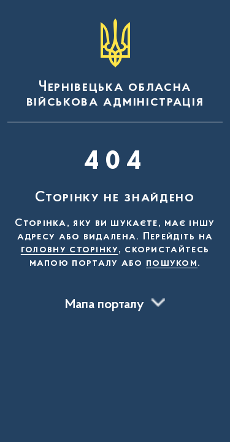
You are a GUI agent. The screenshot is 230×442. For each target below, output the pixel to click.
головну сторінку (69, 249)
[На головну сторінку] (115, 63)
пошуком (171, 263)
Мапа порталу (104, 305)
